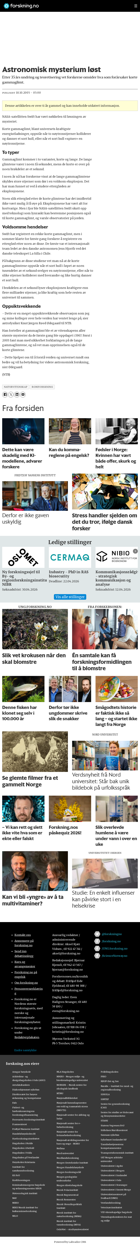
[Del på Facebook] (5, 394)
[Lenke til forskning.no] (66, 4)
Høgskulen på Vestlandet (25, 1157)
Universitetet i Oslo (111, 1180)
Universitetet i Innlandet (114, 1175)
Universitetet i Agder (112, 1166)
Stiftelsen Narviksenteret (114, 1130)
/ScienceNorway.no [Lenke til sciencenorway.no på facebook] (114, 955)
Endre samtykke (25, 1050)
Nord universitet (65, 1153)
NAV (14, 1198)
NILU (15, 1216)
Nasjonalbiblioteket (67, 1098)
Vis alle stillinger (70, 597)
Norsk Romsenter (66, 1199)
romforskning (42, 387)
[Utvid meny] (136, 6)
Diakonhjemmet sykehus (25, 1089)
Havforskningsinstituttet (25, 1138)
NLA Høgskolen (65, 1071)
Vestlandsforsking (111, 1202)
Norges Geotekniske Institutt (72, 1162)
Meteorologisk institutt (24, 1193)
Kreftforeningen (21, 1180)
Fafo (14, 1102)
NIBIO (15, 1202)
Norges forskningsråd (69, 1172)
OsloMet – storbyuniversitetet (73, 1229)
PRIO (103, 1076)
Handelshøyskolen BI (24, 1133)
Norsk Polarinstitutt (67, 1190)
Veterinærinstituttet (111, 1207)
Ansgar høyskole (21, 1071)
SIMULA (105, 1094)
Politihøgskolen (109, 1071)
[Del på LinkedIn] (17, 394)
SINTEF (105, 1099)
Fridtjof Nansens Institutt (26, 1129)
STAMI (104, 1120)
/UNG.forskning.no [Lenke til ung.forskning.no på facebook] (115, 948)
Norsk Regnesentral (67, 1194)
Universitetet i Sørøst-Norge (116, 1189)
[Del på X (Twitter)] (11, 394)
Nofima (61, 1148)
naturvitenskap (15, 387)
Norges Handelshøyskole (70, 1167)
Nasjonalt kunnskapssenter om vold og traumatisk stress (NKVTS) (72, 1106)
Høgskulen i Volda (22, 1152)
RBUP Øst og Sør (110, 1081)
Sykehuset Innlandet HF (114, 1139)
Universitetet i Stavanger (114, 1185)
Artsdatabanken (21, 1085)
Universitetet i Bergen (112, 1170)
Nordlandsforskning (68, 1158)
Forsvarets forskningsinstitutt (28, 1119)
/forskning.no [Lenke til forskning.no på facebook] (111, 941)
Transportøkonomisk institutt (117, 1152)
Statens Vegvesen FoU (112, 1125)
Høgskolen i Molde (22, 1143)
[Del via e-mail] (23, 394)
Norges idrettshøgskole (69, 1185)
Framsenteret (19, 1124)
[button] (135, 551)
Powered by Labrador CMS (70, 1241)
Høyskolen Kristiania (23, 1162)
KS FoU (16, 1175)
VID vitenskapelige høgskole (116, 1212)
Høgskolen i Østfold (23, 1148)
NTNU (60, 1093)
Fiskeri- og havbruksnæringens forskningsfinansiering (25, 1111)
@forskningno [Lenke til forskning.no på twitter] (112, 934)
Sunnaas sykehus (110, 1135)
